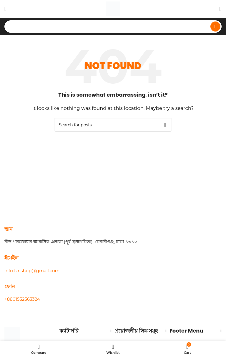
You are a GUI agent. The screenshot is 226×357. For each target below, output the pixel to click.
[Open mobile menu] (5, 9)
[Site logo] (113, 8)
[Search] (113, 26)
